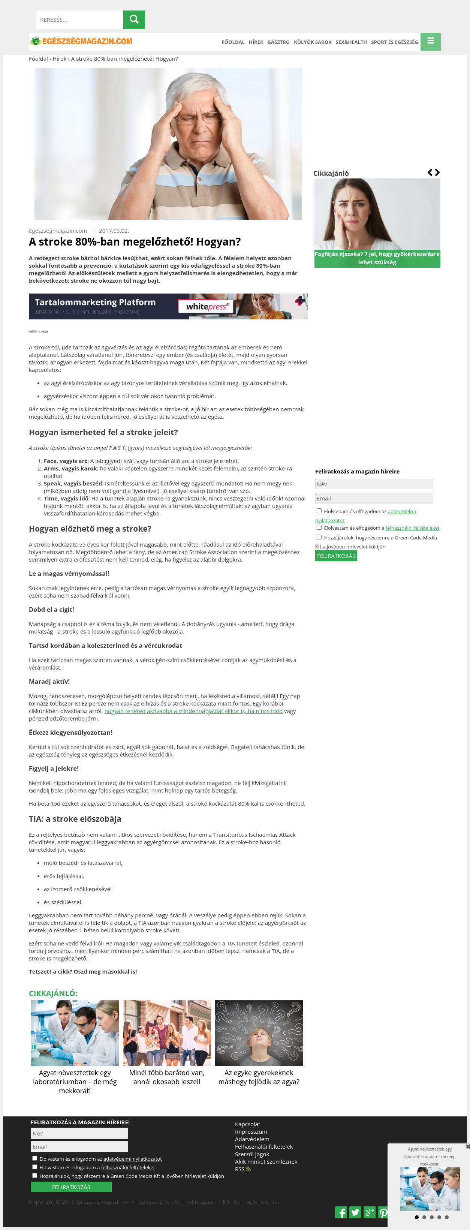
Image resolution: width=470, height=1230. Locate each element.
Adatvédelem (252, 1139)
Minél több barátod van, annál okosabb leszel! (167, 1072)
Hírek (256, 42)
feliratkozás (336, 555)
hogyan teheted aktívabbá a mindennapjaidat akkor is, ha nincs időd (194, 711)
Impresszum (251, 1131)
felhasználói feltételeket (413, 527)
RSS (243, 1169)
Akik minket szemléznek (266, 1161)
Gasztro (279, 42)
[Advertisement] (377, 115)
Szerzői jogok (252, 1154)
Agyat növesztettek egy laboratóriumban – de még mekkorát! (75, 1077)
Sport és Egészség (395, 42)
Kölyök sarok (312, 42)
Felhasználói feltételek (264, 1146)
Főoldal (233, 42)
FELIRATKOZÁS (71, 1187)
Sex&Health (351, 42)
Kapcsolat (247, 1124)
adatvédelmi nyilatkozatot (132, 1158)
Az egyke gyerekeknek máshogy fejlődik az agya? (259, 1072)
